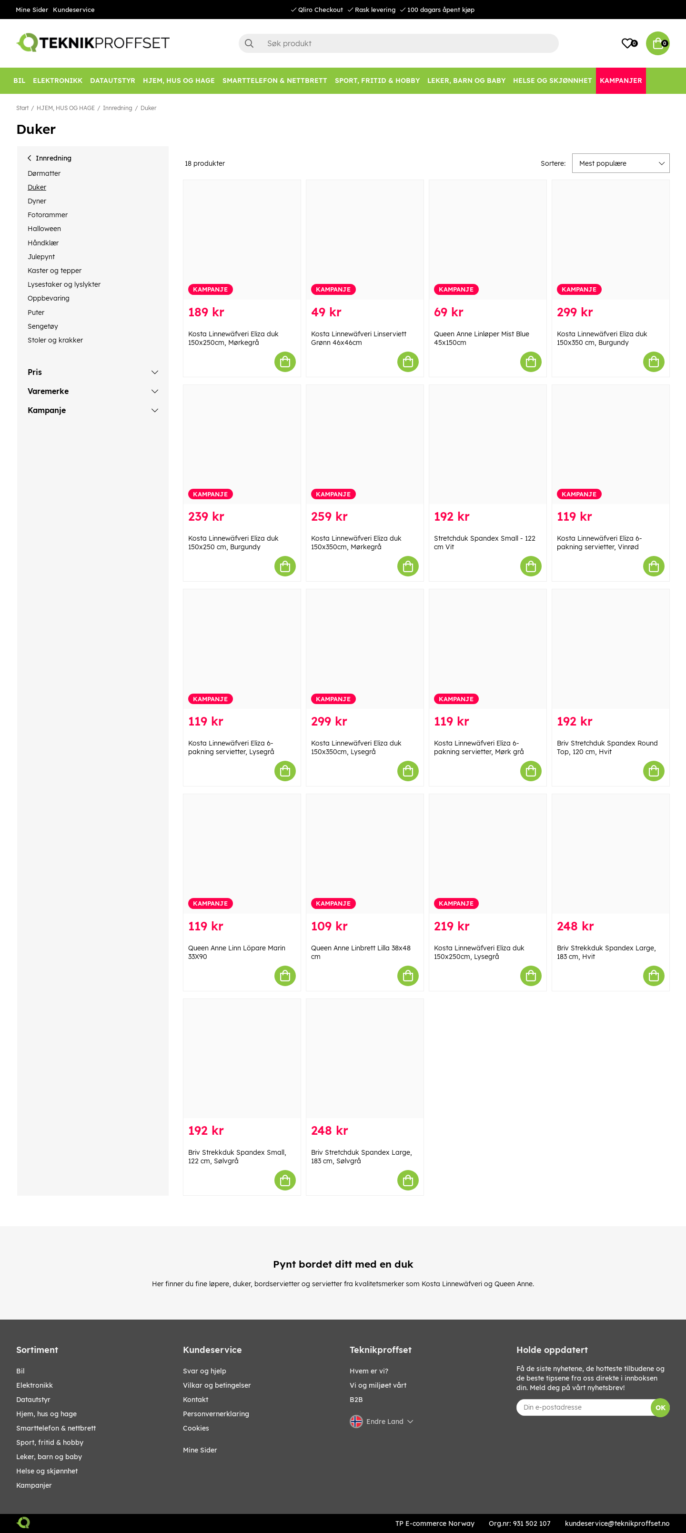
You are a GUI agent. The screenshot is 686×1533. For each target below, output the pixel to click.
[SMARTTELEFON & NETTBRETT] (275, 81)
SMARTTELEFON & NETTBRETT (56, 1428)
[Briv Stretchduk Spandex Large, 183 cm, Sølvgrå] (365, 1059)
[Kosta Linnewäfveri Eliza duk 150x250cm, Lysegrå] (488, 854)
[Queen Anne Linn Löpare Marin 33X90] (242, 854)
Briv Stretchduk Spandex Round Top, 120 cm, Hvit (607, 747)
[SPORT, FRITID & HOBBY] (377, 81)
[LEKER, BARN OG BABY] (466, 81)
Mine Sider (32, 9)
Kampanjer (34, 1485)
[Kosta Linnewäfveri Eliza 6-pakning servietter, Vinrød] (611, 444)
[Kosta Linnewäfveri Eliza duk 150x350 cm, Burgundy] (611, 240)
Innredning (117, 107)
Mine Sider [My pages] (200, 1450)
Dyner (37, 201)
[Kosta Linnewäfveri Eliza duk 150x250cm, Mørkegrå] (242, 240)
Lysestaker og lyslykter (64, 284)
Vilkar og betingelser (217, 1385)
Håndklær (43, 243)
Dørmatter (44, 173)
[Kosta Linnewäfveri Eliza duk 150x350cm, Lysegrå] (365, 649)
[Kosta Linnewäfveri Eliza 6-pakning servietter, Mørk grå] (488, 649)
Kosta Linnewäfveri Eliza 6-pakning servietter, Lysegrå (231, 747)
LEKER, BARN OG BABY (49, 1456)
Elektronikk (34, 1385)
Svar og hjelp (204, 1371)
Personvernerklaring (216, 1414)
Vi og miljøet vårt (378, 1385)
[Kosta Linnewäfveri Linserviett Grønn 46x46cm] (365, 240)
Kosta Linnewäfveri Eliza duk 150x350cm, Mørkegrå (356, 542)
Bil (20, 1371)
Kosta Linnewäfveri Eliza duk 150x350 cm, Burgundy (602, 338)
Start (22, 107)
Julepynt (41, 256)
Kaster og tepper (54, 270)
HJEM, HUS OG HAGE (66, 107)
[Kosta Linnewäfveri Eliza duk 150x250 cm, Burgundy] (242, 444)
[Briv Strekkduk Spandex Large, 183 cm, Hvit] (611, 854)
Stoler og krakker (55, 340)
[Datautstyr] (112, 81)
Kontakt (195, 1399)
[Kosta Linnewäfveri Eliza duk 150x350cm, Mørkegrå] (365, 444)
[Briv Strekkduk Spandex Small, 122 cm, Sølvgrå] (242, 1059)
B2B (356, 1399)
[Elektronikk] (57, 81)
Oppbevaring (49, 298)
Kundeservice (74, 9)
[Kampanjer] (621, 81)
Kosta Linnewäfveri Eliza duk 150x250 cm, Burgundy (233, 542)
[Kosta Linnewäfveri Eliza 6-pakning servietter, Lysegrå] (242, 649)
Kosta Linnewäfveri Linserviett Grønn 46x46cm (358, 338)
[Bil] (19, 81)
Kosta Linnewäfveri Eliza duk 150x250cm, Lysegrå (479, 952)
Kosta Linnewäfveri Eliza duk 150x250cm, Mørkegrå (233, 338)
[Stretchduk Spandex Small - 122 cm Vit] (488, 444)
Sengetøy (43, 326)
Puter (36, 312)
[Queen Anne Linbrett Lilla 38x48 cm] (365, 854)
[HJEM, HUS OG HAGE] (179, 81)
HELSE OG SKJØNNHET (47, 1471)
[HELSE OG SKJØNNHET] (552, 81)
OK (661, 1407)
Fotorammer (48, 215)
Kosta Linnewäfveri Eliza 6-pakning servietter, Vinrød (599, 542)
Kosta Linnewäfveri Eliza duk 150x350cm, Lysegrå (356, 747)
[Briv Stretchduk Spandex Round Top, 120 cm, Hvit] (611, 649)
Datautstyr (33, 1399)
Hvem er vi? (369, 1371)
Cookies (196, 1428)
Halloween (44, 228)
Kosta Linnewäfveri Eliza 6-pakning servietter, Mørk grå (479, 747)
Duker (148, 107)
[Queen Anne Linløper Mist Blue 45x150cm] (488, 240)
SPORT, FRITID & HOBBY (49, 1442)
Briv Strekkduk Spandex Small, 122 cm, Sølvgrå (237, 1156)
